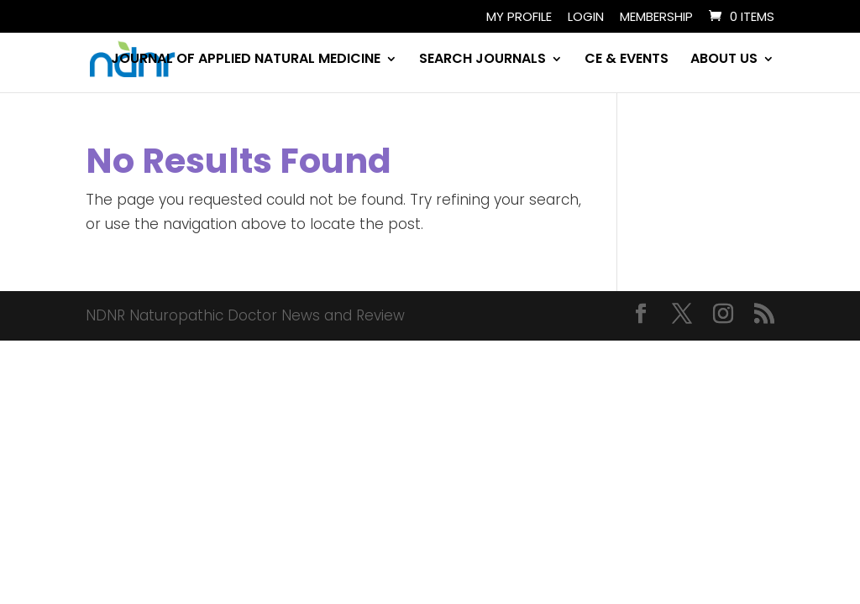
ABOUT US (724, 60)
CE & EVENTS (627, 60)
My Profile (519, 17)
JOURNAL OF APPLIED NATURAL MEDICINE (245, 60)
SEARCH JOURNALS (482, 60)
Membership (656, 17)
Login (586, 17)
